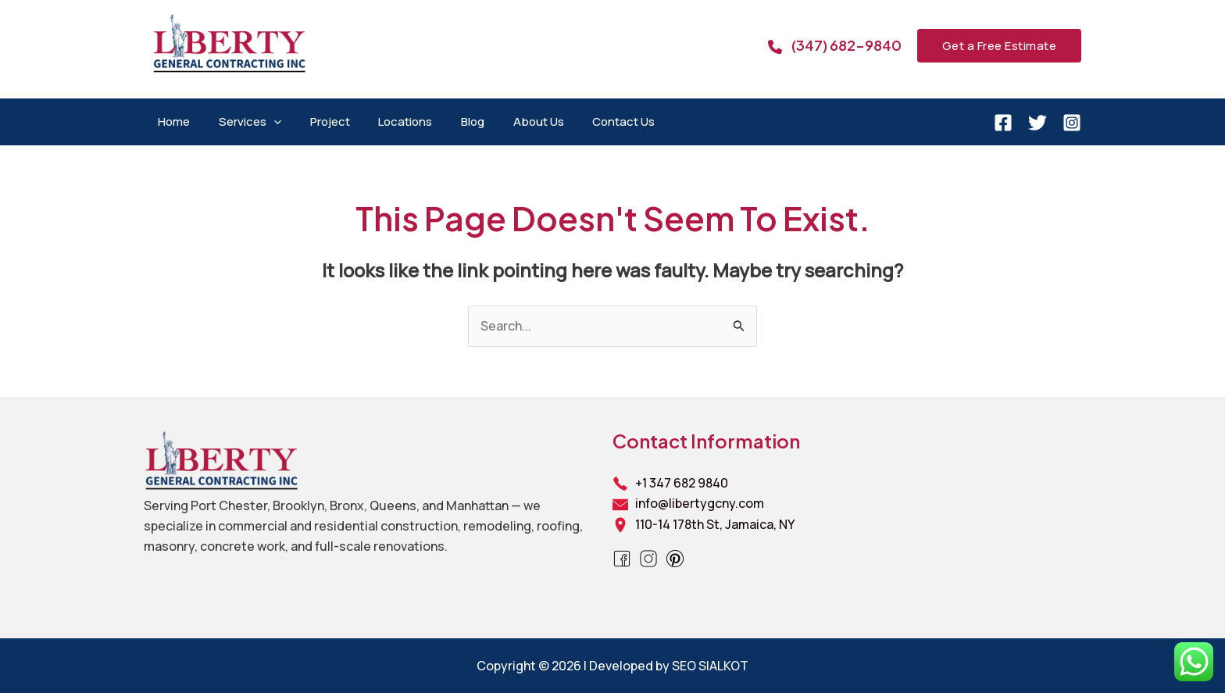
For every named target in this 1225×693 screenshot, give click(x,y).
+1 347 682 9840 (681, 482)
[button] (999, 46)
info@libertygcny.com (699, 503)
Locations (387, 121)
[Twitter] (1037, 122)
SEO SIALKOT (710, 665)
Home (171, 121)
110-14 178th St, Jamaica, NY (715, 524)
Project (317, 121)
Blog (449, 121)
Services (242, 121)
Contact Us (590, 121)
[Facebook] (1003, 122)
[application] (266, 121)
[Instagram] (1071, 122)
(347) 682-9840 (846, 45)
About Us (509, 121)
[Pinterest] (675, 557)
